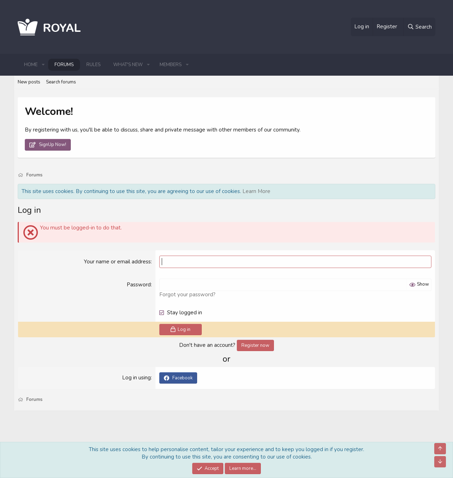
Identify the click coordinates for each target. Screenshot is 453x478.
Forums (64, 65)
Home (31, 65)
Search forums (61, 82)
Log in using (136, 377)
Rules (93, 65)
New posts (29, 82)
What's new (128, 65)
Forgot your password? (187, 294)
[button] (43, 65)
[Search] (419, 27)
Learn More (256, 191)
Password (139, 284)
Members (171, 65)
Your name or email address (117, 261)
